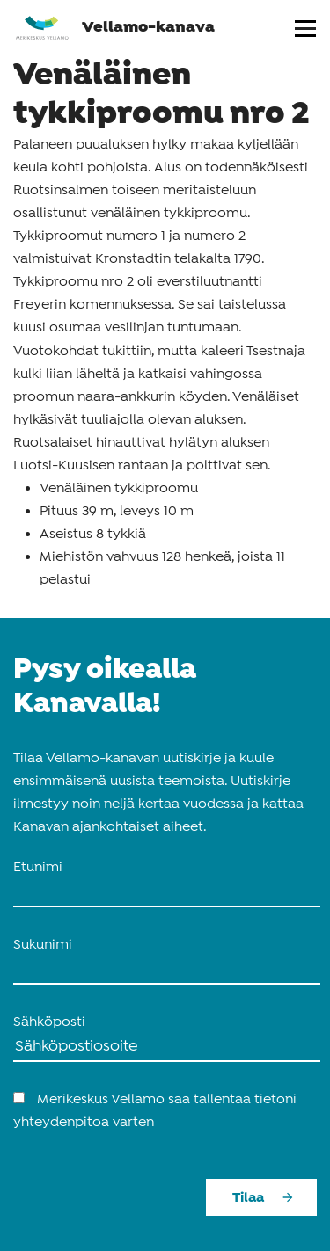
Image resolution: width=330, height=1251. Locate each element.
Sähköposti (49, 1022)
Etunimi (37, 867)
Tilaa (248, 1198)
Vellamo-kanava (114, 27)
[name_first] (166, 893)
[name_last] (166, 970)
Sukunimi (42, 945)
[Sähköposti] (166, 1048)
